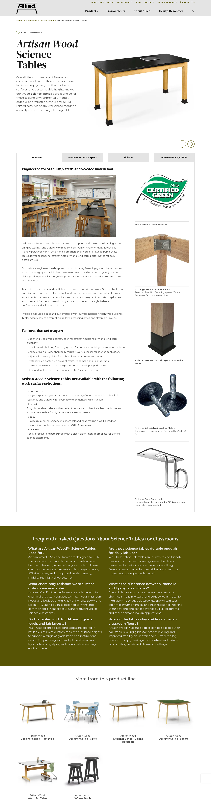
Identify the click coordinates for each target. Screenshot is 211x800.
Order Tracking (167, 2)
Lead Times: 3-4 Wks (102, 2)
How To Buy (124, 2)
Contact (149, 2)
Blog (138, 2)
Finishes (128, 157)
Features (37, 157)
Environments (115, 11)
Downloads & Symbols (174, 157)
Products (91, 11)
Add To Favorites (29, 32)
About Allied (142, 11)
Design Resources (171, 11)
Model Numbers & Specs (82, 157)
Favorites (187, 2)
